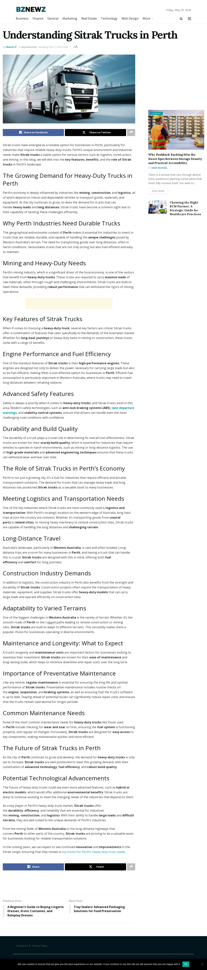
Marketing (69, 18)
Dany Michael (159, 167)
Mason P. (11, 47)
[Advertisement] (69, 303)
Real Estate (89, 18)
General (52, 18)
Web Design (130, 18)
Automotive (29, 47)
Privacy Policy (39, 945)
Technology (109, 18)
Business (22, 18)
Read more (158, 190)
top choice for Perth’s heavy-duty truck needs (93, 852)
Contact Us (22, 945)
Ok (185, 964)
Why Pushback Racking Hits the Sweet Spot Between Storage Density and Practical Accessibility (175, 159)
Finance (38, 18)
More (146, 18)
